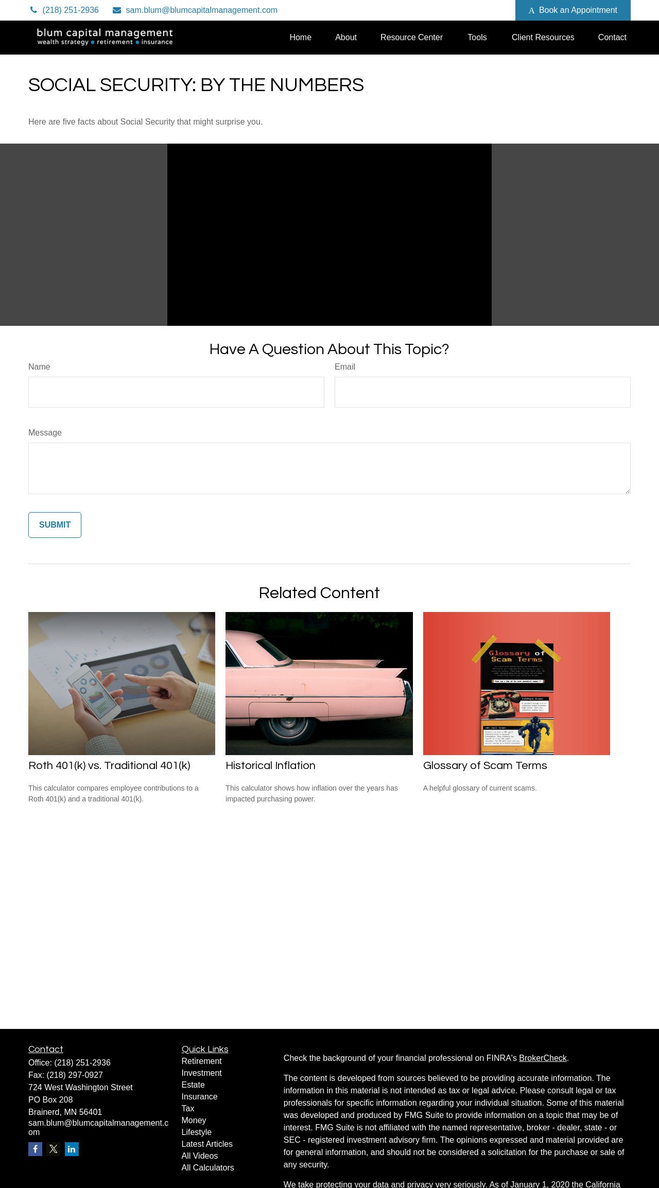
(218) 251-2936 (63, 10)
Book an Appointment (573, 10)
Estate (193, 1084)
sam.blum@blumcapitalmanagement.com (195, 10)
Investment (202, 1073)
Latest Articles (207, 1144)
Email (345, 366)
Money (194, 1120)
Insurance (200, 1096)
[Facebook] (493, 10)
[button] (300, 37)
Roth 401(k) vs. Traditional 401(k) (109, 766)
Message (45, 432)
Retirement (202, 1061)
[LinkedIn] (465, 10)
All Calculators (208, 1167)
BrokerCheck (542, 1058)
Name (39, 366)
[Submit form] (54, 525)
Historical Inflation (271, 766)
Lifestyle (197, 1132)
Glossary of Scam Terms (485, 766)
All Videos (200, 1155)
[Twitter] (436, 10)
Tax (188, 1108)
